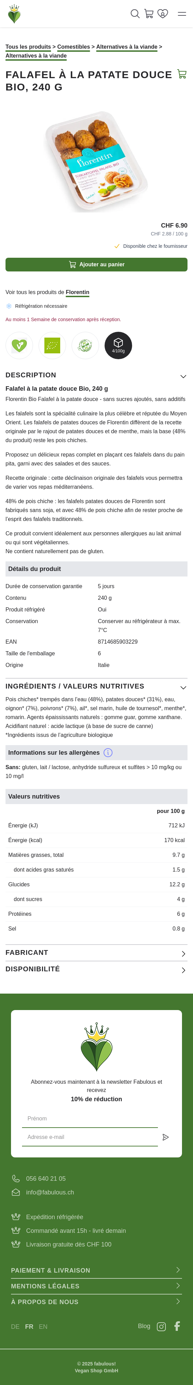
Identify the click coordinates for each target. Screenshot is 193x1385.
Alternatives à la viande (127, 47)
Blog (144, 1326)
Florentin (77, 292)
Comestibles (73, 47)
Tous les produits (28, 47)
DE (15, 1326)
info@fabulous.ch (50, 1192)
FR (29, 1326)
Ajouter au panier (96, 264)
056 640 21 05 (46, 1178)
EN (43, 1326)
